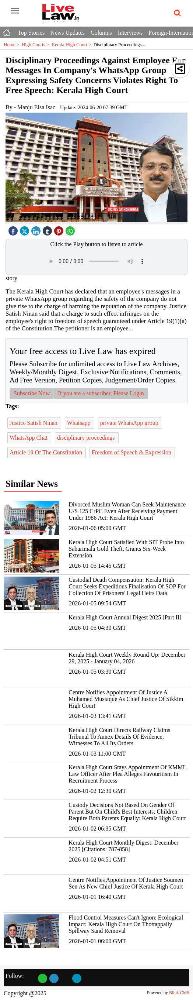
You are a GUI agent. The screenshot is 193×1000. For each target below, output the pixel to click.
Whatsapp (79, 423)
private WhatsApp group (130, 423)
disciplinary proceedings (86, 437)
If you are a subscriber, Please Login (101, 393)
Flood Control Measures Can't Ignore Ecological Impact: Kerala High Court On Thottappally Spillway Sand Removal (126, 924)
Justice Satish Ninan (34, 423)
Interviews (130, 33)
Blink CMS (179, 992)
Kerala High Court (73, 44)
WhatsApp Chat (29, 437)
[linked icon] (37, 229)
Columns (101, 33)
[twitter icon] (25, 229)
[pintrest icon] (59, 229)
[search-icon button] (176, 13)
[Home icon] (7, 31)
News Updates (67, 33)
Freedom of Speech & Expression (132, 452)
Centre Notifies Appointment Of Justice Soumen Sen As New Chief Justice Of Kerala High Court (126, 883)
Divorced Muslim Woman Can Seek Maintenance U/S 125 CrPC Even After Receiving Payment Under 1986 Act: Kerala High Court (127, 511)
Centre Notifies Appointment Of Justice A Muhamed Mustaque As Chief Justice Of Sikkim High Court (126, 699)
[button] (180, 68)
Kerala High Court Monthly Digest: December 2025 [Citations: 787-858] (123, 845)
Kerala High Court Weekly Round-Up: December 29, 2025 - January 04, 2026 (127, 658)
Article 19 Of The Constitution (47, 452)
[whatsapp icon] (71, 229)
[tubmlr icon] (48, 229)
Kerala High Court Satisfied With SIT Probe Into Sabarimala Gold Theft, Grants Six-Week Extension (126, 549)
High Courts (37, 44)
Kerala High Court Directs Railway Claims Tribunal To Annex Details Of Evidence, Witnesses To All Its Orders (119, 736)
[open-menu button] (15, 11)
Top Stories (31, 33)
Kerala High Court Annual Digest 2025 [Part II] (125, 617)
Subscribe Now (32, 393)
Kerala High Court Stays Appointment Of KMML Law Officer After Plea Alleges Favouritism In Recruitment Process (127, 774)
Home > (13, 44)
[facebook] (14, 229)
